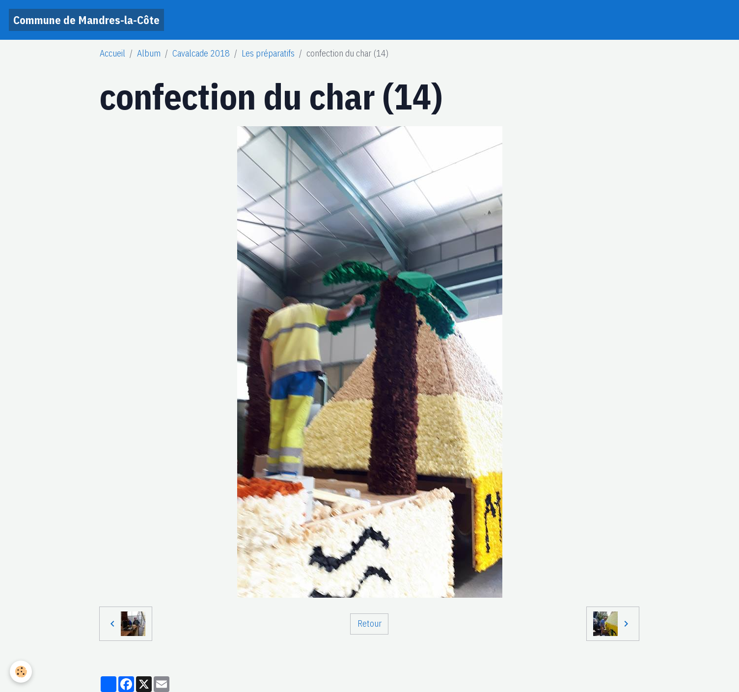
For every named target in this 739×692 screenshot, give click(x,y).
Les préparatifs (268, 53)
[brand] (86, 20)
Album (149, 53)
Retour (369, 623)
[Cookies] (21, 672)
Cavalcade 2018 (201, 53)
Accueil (112, 53)
